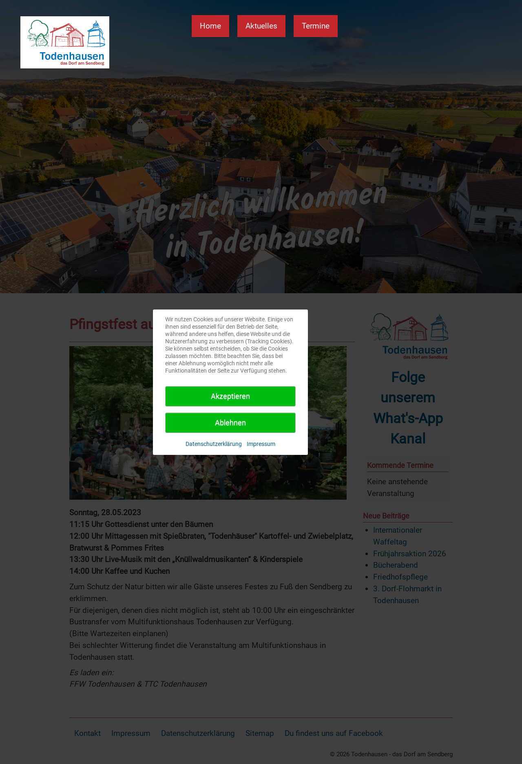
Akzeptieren (230, 396)
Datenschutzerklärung (214, 444)
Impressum (261, 444)
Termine (316, 26)
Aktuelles (261, 26)
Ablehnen (230, 422)
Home (210, 26)
